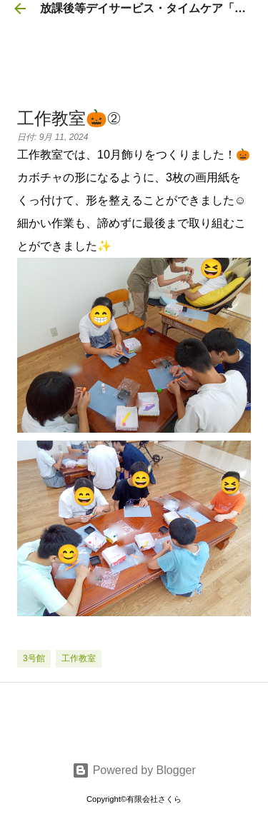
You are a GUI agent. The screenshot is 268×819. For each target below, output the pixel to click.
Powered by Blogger (134, 770)
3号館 (34, 658)
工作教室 (78, 658)
